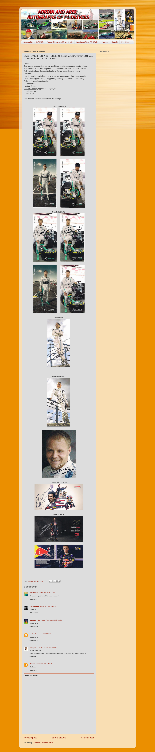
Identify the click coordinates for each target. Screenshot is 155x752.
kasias (32, 634)
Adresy (105, 42)
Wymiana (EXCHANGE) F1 (87, 42)
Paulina (32, 664)
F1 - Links (125, 42)
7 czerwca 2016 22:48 (54, 620)
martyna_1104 (35, 647)
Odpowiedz (34, 599)
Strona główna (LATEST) (33, 42)
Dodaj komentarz (31, 675)
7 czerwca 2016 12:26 (47, 593)
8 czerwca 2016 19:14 (44, 664)
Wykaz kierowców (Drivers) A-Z (59, 42)
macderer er (34, 606)
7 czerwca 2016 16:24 (48, 606)
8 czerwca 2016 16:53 (49, 647)
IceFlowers (34, 593)
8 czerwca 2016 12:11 (43, 634)
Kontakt (115, 42)
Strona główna (59, 737)
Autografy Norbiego (37, 620)
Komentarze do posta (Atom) (43, 743)
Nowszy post (30, 737)
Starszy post (87, 737)
